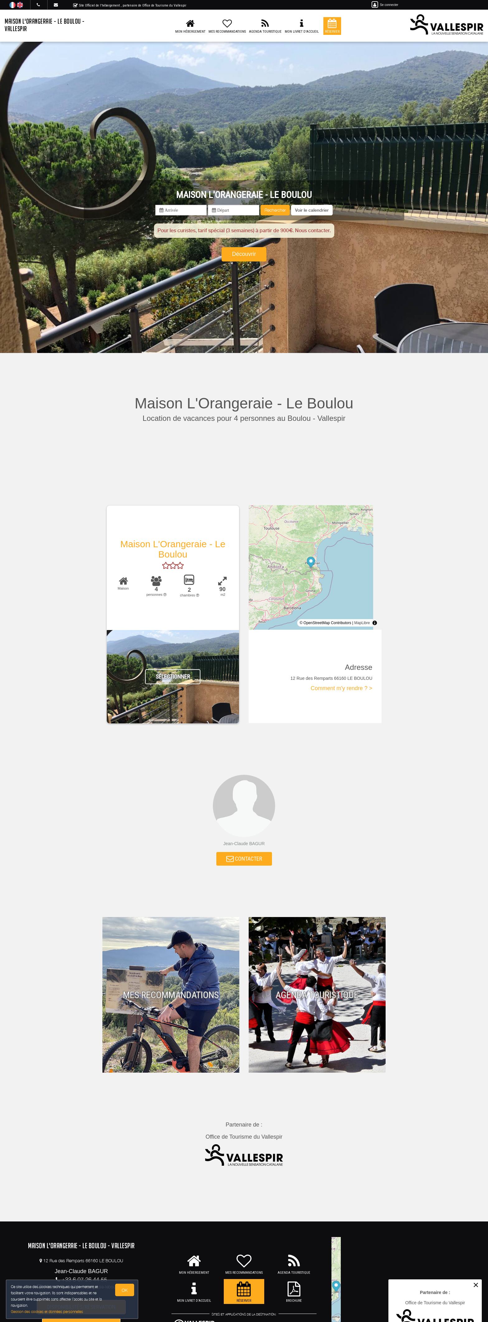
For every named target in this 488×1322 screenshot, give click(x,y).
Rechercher (275, 210)
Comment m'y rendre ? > (341, 688)
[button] (312, 210)
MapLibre (362, 623)
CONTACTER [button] (244, 859)
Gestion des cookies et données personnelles (47, 1311)
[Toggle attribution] (374, 623)
